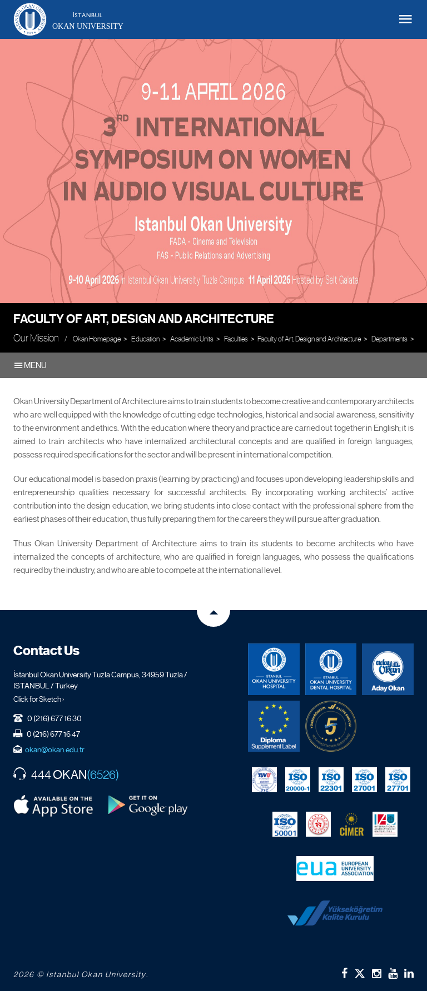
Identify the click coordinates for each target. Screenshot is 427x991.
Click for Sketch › (38, 699)
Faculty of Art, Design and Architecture (143, 318)
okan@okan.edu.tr (55, 749)
